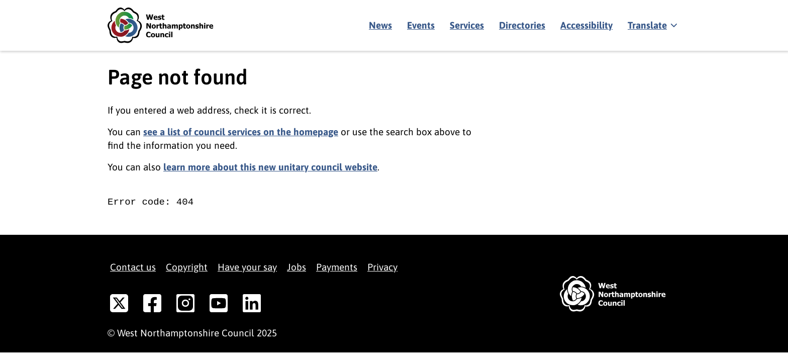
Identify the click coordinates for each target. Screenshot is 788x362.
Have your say (247, 267)
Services (467, 25)
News (380, 25)
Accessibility (586, 25)
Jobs (296, 267)
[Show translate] (651, 26)
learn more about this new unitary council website (270, 166)
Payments (336, 267)
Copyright (187, 267)
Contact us (133, 267)
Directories (522, 25)
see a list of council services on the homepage (240, 131)
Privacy (382, 267)
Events (421, 25)
